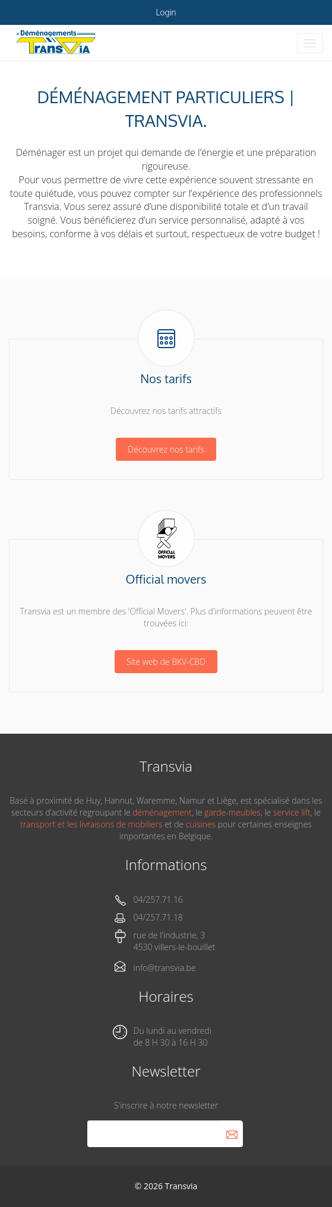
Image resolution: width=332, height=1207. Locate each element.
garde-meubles (232, 812)
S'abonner (231, 1133)
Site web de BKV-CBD (166, 661)
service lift (291, 812)
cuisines (201, 824)
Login (166, 12)
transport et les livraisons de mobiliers (91, 824)
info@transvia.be (165, 967)
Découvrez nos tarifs (166, 449)
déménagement (162, 812)
